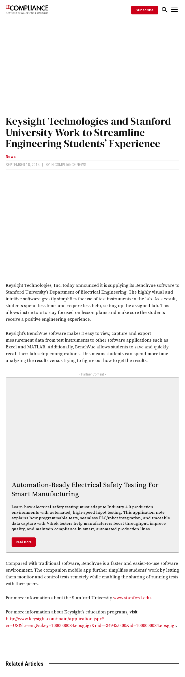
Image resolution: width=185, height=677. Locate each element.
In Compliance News (68, 164)
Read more (23, 542)
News (11, 157)
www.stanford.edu (132, 598)
